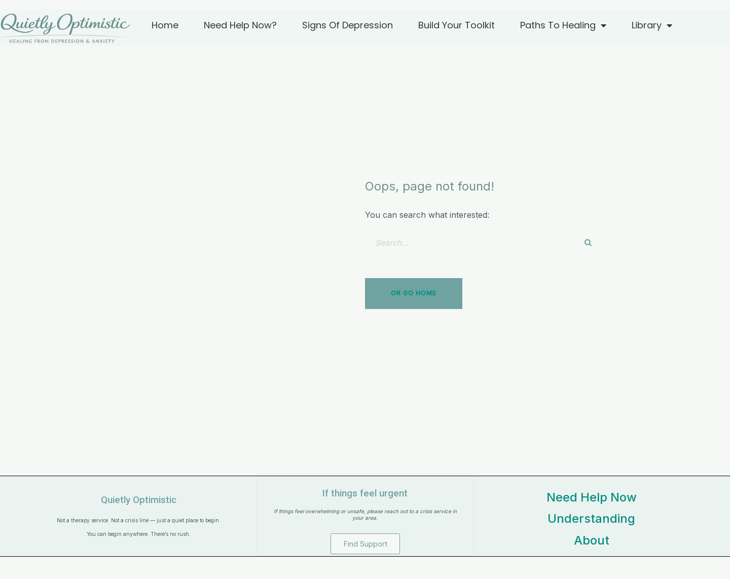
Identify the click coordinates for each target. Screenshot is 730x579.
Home (165, 25)
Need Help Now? (240, 25)
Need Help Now (591, 497)
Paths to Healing (563, 25)
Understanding (591, 518)
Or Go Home (413, 293)
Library (652, 25)
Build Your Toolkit (456, 25)
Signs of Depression (347, 25)
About (591, 540)
